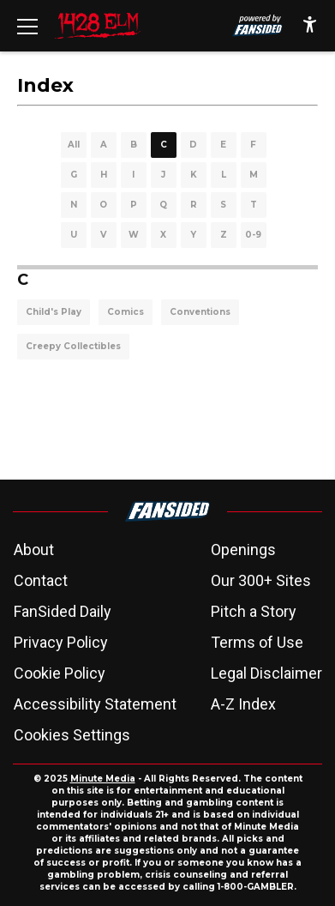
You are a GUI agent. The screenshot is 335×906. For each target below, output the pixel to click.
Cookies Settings (72, 735)
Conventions (200, 311)
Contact (41, 580)
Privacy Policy (61, 642)
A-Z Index (243, 704)
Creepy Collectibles (73, 346)
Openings (243, 550)
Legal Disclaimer (266, 673)
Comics (125, 311)
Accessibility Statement (95, 704)
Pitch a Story (253, 611)
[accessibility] (310, 25)
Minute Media (102, 778)
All (74, 144)
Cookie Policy (59, 673)
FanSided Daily (62, 611)
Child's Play (53, 311)
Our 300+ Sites (261, 580)
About (34, 550)
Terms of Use (257, 642)
